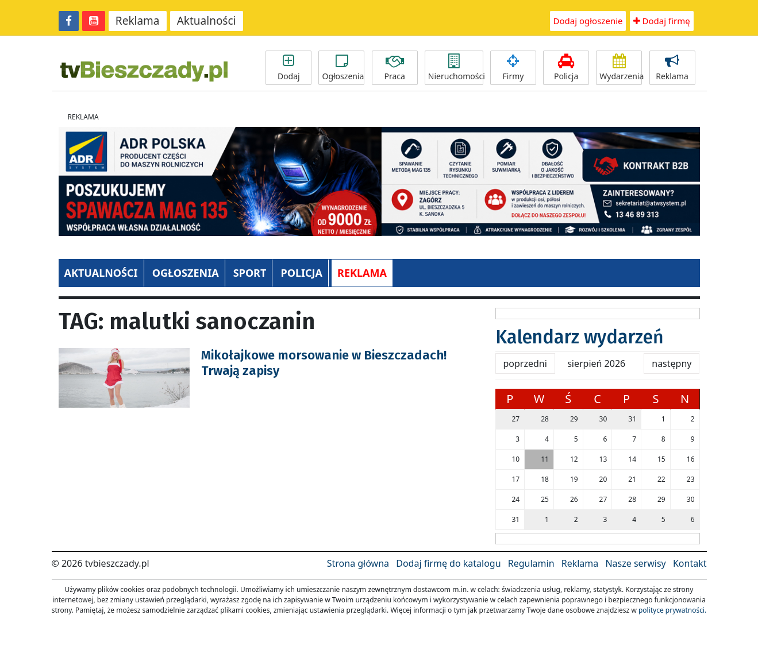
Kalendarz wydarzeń (579, 337)
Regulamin (531, 563)
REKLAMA (362, 273)
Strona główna (358, 563)
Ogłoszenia (343, 68)
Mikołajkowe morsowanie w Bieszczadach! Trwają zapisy (324, 362)
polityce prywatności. (672, 610)
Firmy (513, 68)
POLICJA (301, 273)
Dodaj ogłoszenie (588, 20)
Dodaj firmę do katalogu (448, 563)
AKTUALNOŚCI (101, 273)
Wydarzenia (620, 68)
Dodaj (288, 68)
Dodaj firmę (661, 20)
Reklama (138, 20)
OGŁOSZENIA (185, 273)
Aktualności (206, 20)
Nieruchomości (455, 68)
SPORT (250, 273)
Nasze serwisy (635, 563)
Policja (566, 68)
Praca (394, 68)
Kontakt (690, 563)
